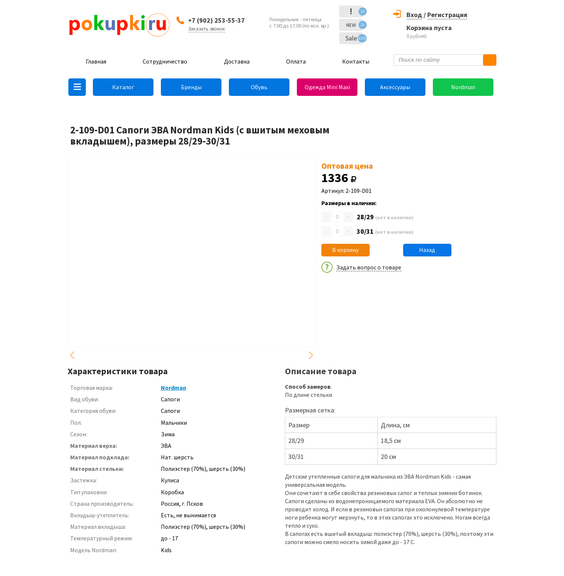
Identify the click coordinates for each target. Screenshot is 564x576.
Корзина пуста (429, 27)
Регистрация (447, 14)
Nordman (463, 87)
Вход (414, 14)
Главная (96, 61)
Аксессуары (395, 87)
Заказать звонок (206, 28)
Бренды (191, 87)
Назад (427, 249)
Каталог (123, 87)
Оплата (296, 61)
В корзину (345, 249)
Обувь (259, 87)
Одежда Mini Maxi (327, 87)
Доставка (237, 61)
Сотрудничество (165, 61)
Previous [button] (72, 355)
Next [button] (311, 355)
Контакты (355, 61)
